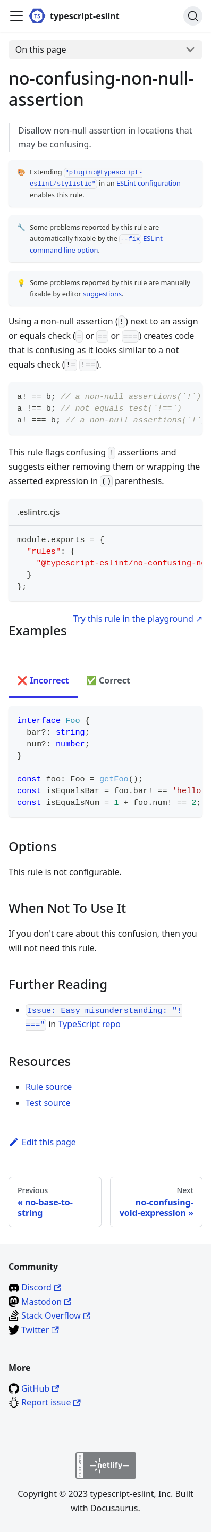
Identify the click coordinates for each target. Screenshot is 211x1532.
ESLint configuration (148, 183)
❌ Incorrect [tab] (43, 680)
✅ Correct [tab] (108, 680)
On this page (40, 49)
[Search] (192, 16)
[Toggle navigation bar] (16, 16)
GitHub (40, 1388)
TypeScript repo (89, 1024)
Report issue (51, 1402)
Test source (48, 1103)
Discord (41, 1287)
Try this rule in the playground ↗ (137, 619)
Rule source (49, 1087)
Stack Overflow (55, 1315)
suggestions (102, 293)
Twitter (40, 1330)
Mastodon (46, 1302)
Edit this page (42, 1142)
